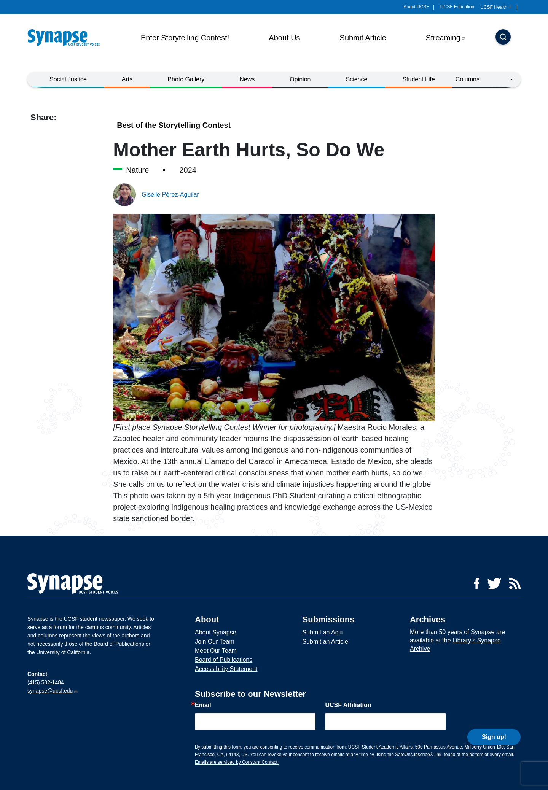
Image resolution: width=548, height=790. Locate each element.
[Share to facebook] (36, 131)
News (247, 79)
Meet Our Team (216, 650)
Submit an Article (325, 641)
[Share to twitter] (49, 131)
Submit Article (363, 37)
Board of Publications (223, 659)
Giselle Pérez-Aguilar (170, 194)
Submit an (323, 632)
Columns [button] (468, 79)
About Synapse (215, 632)
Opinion (300, 79)
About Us (284, 37)
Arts (127, 79)
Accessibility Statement (226, 669)
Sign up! (494, 720)
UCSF (496, 7)
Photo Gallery (185, 79)
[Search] (503, 37)
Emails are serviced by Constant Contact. (237, 762)
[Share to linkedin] (65, 131)
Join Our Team (214, 641)
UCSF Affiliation (348, 705)
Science (356, 79)
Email (203, 705)
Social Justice (68, 79)
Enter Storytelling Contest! (185, 37)
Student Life (418, 79)
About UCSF (416, 7)
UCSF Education (457, 7)
